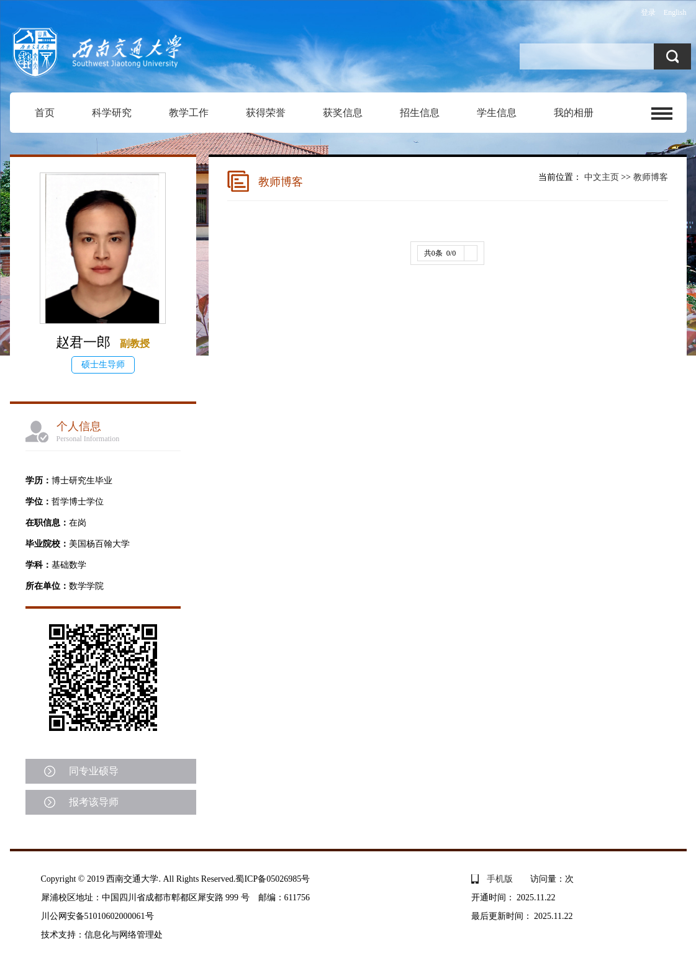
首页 (45, 112)
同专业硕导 (94, 771)
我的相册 (574, 112)
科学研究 (112, 112)
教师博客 (650, 177)
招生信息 (420, 112)
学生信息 (497, 112)
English (675, 12)
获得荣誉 (266, 112)
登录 (648, 12)
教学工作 (189, 112)
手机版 (500, 879)
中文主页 (601, 177)
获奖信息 (343, 112)
